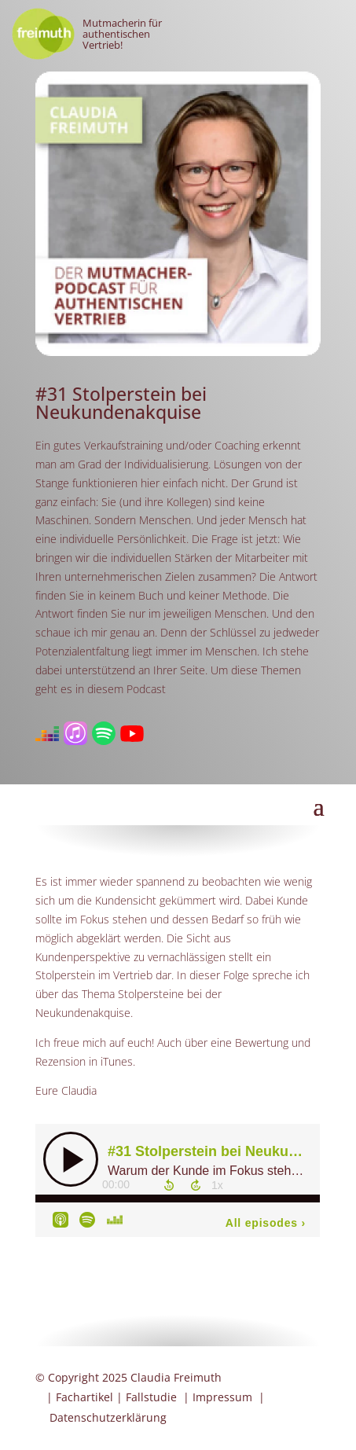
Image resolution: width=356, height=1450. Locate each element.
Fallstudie (151, 1396)
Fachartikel (84, 1396)
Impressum (222, 1396)
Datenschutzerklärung (108, 1417)
